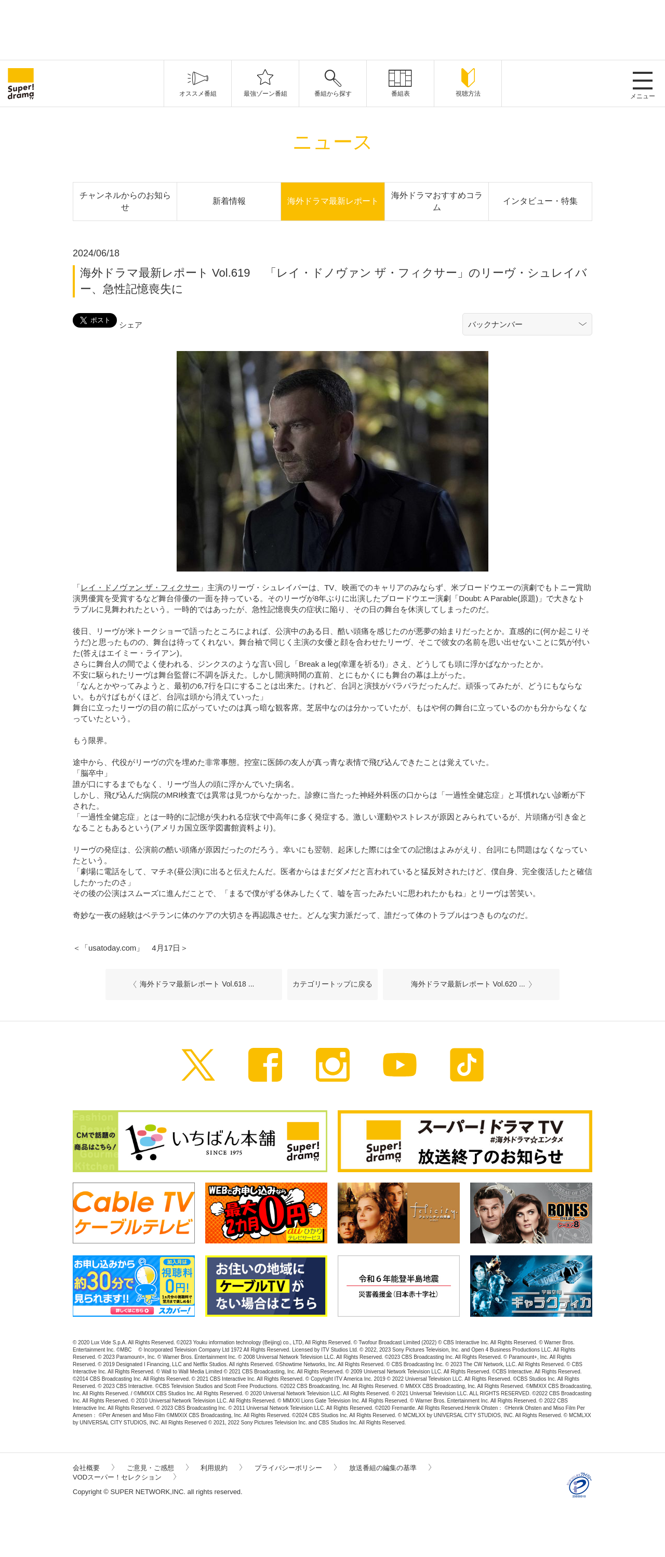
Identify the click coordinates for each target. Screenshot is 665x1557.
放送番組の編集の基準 (390, 1468)
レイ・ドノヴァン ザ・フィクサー (140, 587)
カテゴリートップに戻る (332, 984)
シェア (130, 324)
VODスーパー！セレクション (124, 1477)
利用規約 (221, 1468)
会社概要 (93, 1468)
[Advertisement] (332, 28)
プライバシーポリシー (296, 1468)
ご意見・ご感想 (158, 1468)
